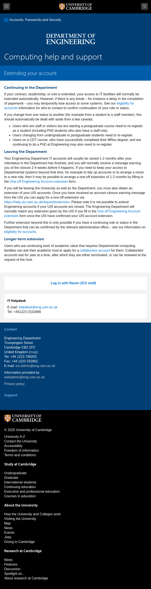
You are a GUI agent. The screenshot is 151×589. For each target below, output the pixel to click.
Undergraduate (15, 473)
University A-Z (14, 436)
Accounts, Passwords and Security (35, 20)
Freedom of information (21, 450)
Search (144, 6)
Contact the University (20, 441)
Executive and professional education (32, 491)
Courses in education (20, 496)
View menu (6, 6)
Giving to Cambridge (19, 542)
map (33, 352)
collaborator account (95, 250)
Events (9, 532)
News (8, 528)
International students (20, 482)
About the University (21, 505)
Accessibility (13, 446)
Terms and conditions (20, 455)
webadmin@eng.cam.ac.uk (24, 377)
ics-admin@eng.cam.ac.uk (35, 366)
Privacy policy (14, 384)
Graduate (11, 477)
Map (7, 523)
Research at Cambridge (23, 550)
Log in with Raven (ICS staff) (73, 283)
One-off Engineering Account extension (39, 181)
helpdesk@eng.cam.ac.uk (38, 307)
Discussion (12, 569)
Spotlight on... (14, 573)
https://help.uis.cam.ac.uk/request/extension (36, 202)
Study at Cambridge (20, 464)
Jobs (7, 537)
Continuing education (20, 487)
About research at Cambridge (26, 578)
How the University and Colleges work (32, 514)
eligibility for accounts (20, 232)
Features (10, 564)
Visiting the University (20, 519)
